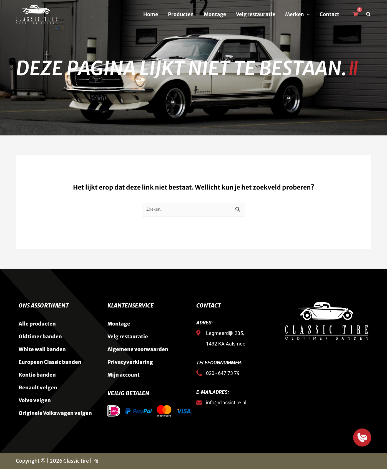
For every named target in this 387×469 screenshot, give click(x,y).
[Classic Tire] (36, 14)
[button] (307, 14)
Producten (181, 14)
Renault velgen (38, 387)
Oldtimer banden (40, 336)
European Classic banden (50, 362)
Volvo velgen (35, 400)
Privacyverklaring (130, 362)
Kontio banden (37, 375)
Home (150, 14)
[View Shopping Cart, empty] (355, 14)
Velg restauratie (255, 14)
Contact (329, 14)
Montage (215, 14)
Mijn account (123, 375)
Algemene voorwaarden (137, 349)
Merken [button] (297, 14)
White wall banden (42, 349)
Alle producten (37, 324)
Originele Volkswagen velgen (55, 413)
